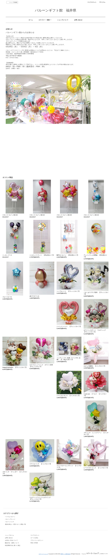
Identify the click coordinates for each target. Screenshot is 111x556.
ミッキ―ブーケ (7, 255)
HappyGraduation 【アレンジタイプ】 (14, 367)
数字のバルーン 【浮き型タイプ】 (68, 255)
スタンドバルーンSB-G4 (37, 215)
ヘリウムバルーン (10, 516)
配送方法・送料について (12, 543)
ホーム (31, 20)
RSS (32, 543)
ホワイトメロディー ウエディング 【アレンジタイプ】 (95, 331)
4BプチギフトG (34, 296)
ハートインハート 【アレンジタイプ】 (69, 326)
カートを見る (34, 538)
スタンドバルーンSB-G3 (91, 215)
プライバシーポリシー (37, 540)
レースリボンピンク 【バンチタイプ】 (96, 468)
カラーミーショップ (43, 554)
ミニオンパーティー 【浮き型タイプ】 (41, 255)
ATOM (36, 543)
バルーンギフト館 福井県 (55, 10)
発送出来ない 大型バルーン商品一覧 (15, 524)
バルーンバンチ (9, 521)
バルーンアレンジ (10, 519)
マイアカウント (91, 2)
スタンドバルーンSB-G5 (64, 215)
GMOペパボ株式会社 (66, 554)
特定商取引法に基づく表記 (12, 545)
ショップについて (62, 20)
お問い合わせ (78, 20)
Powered (95, 554)
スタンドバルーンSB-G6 (10, 215)
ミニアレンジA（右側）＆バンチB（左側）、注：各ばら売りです (68, 358)
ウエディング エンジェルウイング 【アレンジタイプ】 (40, 498)
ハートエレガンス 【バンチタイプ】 (68, 395)
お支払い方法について (11, 540)
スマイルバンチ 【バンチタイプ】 (40, 464)
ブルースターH (7, 297)
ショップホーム (9, 535)
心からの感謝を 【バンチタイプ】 (95, 366)
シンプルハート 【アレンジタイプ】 (68, 291)
